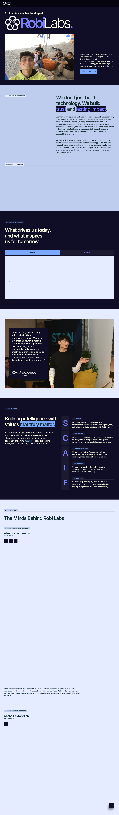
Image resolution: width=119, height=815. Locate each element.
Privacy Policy (10, 799)
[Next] (112, 171)
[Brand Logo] (10, 3)
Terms (7, 801)
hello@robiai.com (67, 744)
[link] (32, 692)
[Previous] (108, 171)
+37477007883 (13, 744)
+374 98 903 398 (14, 741)
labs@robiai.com (67, 741)
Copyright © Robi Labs (13, 804)
